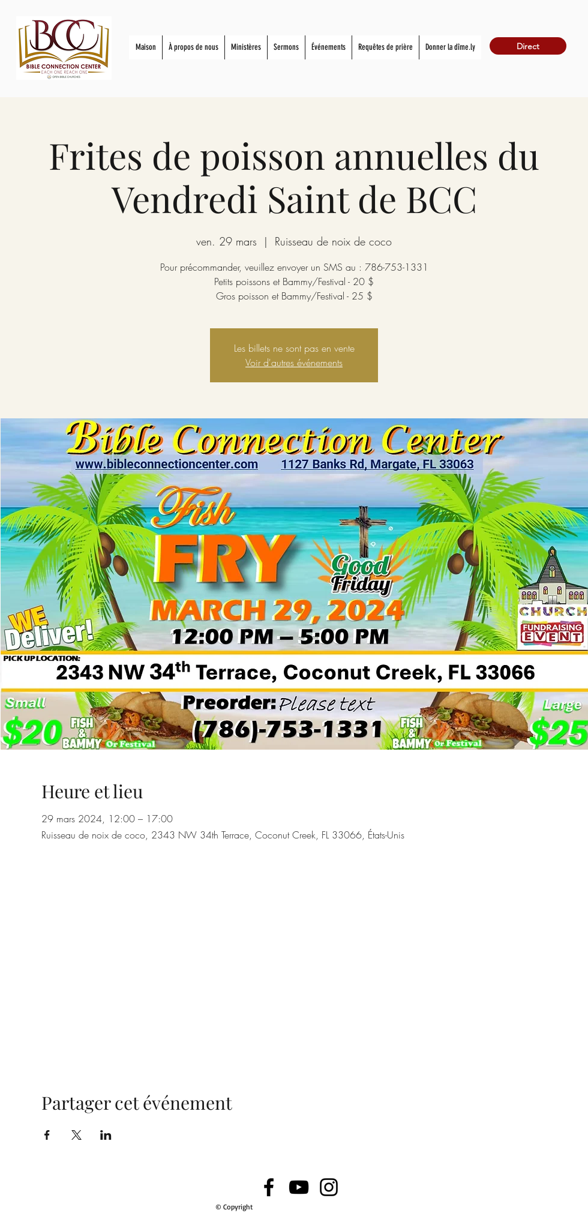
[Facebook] (269, 1187)
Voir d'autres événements (294, 362)
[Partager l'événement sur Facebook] (47, 1135)
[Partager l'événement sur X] (76, 1135)
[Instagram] (329, 1187)
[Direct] (528, 46)
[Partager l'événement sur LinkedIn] (106, 1135)
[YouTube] (299, 1187)
